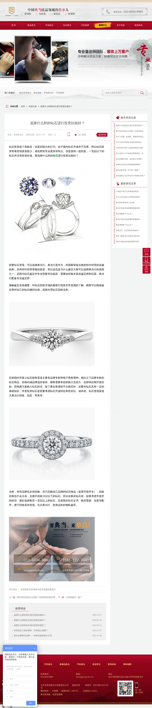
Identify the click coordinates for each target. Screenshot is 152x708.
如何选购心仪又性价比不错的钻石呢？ (130, 176)
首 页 (13, 25)
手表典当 (49, 25)
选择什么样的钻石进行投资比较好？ (56, 106)
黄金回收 (37, 93)
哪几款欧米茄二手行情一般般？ (128, 170)
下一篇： (62, 597)
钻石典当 (67, 25)
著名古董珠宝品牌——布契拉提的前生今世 (33, 636)
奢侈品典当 (65, 664)
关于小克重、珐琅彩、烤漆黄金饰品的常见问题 (131, 137)
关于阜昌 (121, 25)
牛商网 (55, 691)
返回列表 (102, 135)
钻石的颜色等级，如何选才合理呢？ (129, 159)
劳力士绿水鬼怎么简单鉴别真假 (128, 197)
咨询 (146, 251)
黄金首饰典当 (25, 93)
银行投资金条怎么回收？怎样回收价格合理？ (37, 597)
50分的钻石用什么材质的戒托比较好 (129, 148)
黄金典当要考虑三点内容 (125, 203)
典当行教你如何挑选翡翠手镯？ (128, 242)
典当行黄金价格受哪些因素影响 (128, 208)
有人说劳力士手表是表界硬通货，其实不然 (131, 153)
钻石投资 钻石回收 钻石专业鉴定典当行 (38, 589)
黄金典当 (31, 25)
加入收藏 (82, 135)
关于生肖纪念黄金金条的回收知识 (129, 142)
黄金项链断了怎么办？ (124, 214)
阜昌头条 (33, 106)
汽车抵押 (85, 25)
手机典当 (81, 664)
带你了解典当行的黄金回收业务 (128, 236)
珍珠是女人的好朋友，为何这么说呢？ (31, 630)
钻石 (55, 155)
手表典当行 (49, 93)
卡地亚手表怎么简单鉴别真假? (127, 191)
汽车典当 (48, 664)
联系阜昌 (139, 25)
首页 (23, 106)
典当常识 (96, 664)
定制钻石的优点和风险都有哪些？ (129, 165)
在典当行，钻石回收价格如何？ (128, 230)
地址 (146, 269)
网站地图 (127, 664)
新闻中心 (103, 25)
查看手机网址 (69, 134)
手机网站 (146, 260)
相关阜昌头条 (126, 117)
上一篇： (13, 597)
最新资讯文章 (126, 183)
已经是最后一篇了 (74, 597)
